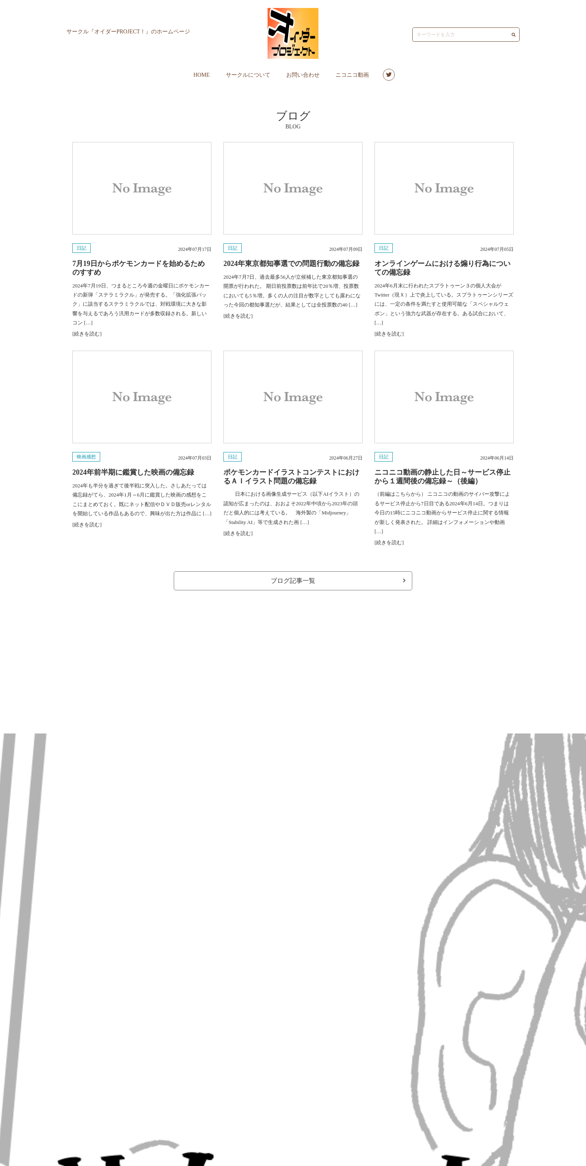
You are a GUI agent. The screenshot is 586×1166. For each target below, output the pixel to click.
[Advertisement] (293, 658)
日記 (81, 248)
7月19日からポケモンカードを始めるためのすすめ (138, 268)
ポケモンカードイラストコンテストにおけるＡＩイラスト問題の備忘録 (291, 476)
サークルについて (248, 75)
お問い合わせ (303, 75)
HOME (201, 75)
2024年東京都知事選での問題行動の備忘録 (291, 264)
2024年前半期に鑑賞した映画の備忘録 (133, 472)
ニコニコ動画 (352, 75)
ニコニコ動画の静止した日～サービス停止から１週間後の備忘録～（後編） (442, 476)
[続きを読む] (87, 334)
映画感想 (86, 457)
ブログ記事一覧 (338, 580)
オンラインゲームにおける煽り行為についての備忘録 (442, 268)
